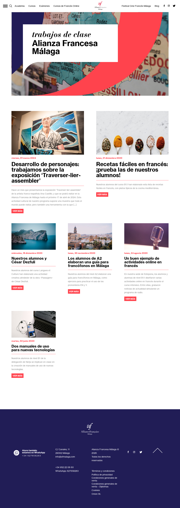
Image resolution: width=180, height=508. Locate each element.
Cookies (96, 490)
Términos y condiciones (103, 471)
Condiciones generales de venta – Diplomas (104, 485)
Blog (157, 6)
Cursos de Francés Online (66, 6)
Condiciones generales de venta (104, 479)
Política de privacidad (102, 474)
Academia (20, 6)
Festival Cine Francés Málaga (136, 6)
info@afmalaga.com (65, 456)
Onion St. (96, 494)
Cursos (31, 6)
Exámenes (44, 6)
